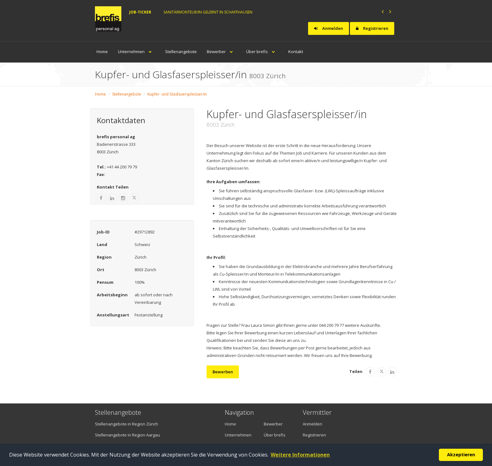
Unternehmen (136, 51)
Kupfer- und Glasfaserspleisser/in (177, 94)
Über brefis (262, 51)
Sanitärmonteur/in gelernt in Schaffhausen (207, 12)
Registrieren (372, 28)
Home (102, 51)
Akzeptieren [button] (461, 455)
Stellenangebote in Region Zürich (126, 424)
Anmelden (328, 28)
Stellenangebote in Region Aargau (127, 435)
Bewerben (223, 372)
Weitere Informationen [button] (300, 454)
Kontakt (295, 51)
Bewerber (221, 51)
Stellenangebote (181, 51)
